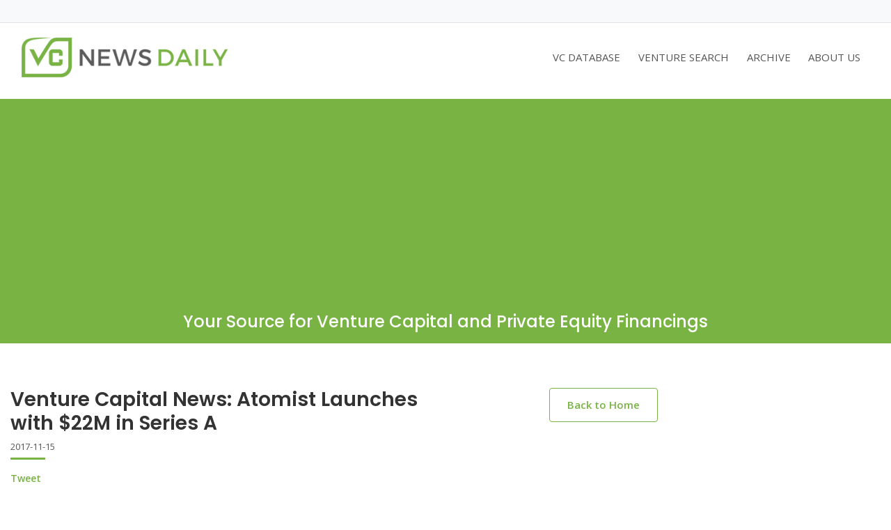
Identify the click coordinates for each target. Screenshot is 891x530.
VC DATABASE (586, 57)
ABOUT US (834, 57)
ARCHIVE (769, 57)
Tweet (25, 478)
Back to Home (603, 405)
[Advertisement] (445, 196)
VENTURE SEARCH (683, 57)
